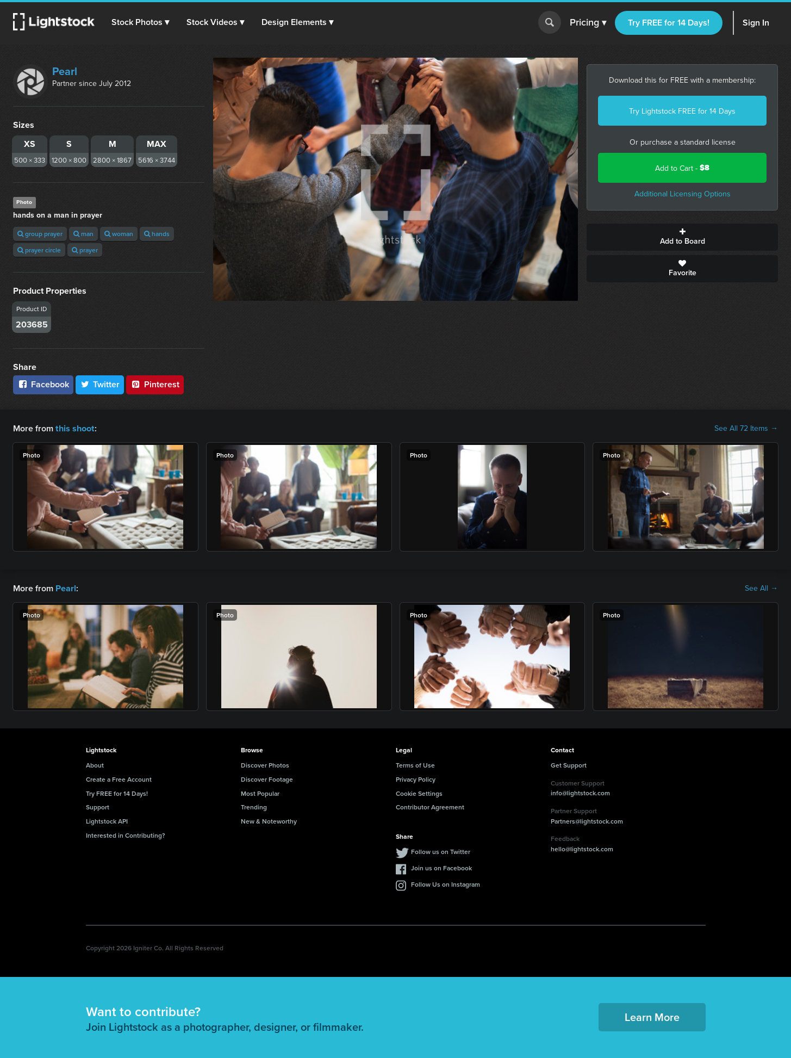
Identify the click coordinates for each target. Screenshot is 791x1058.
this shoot (74, 428)
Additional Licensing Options (682, 193)
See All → (761, 587)
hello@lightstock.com (582, 847)
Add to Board (682, 237)
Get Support (569, 764)
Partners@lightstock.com (587, 820)
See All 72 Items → (746, 428)
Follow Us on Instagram (445, 883)
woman (118, 233)
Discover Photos (265, 764)
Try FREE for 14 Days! (668, 22)
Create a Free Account (119, 778)
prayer (85, 250)
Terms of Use (415, 764)
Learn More (652, 1016)
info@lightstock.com (580, 791)
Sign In (756, 22)
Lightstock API (107, 820)
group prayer (40, 233)
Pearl (64, 71)
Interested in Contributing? (125, 834)
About (95, 764)
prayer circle (39, 250)
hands (157, 233)
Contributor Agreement (430, 805)
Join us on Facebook (441, 866)
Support (97, 805)
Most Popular (260, 792)
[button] (141, 22)
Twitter (100, 384)
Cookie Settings (419, 792)
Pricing (588, 23)
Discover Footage (267, 778)
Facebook (43, 384)
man (83, 233)
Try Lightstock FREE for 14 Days (682, 111)
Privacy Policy (415, 778)
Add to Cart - (682, 168)
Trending (254, 805)
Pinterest (154, 384)
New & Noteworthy (269, 820)
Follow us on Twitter (440, 850)
